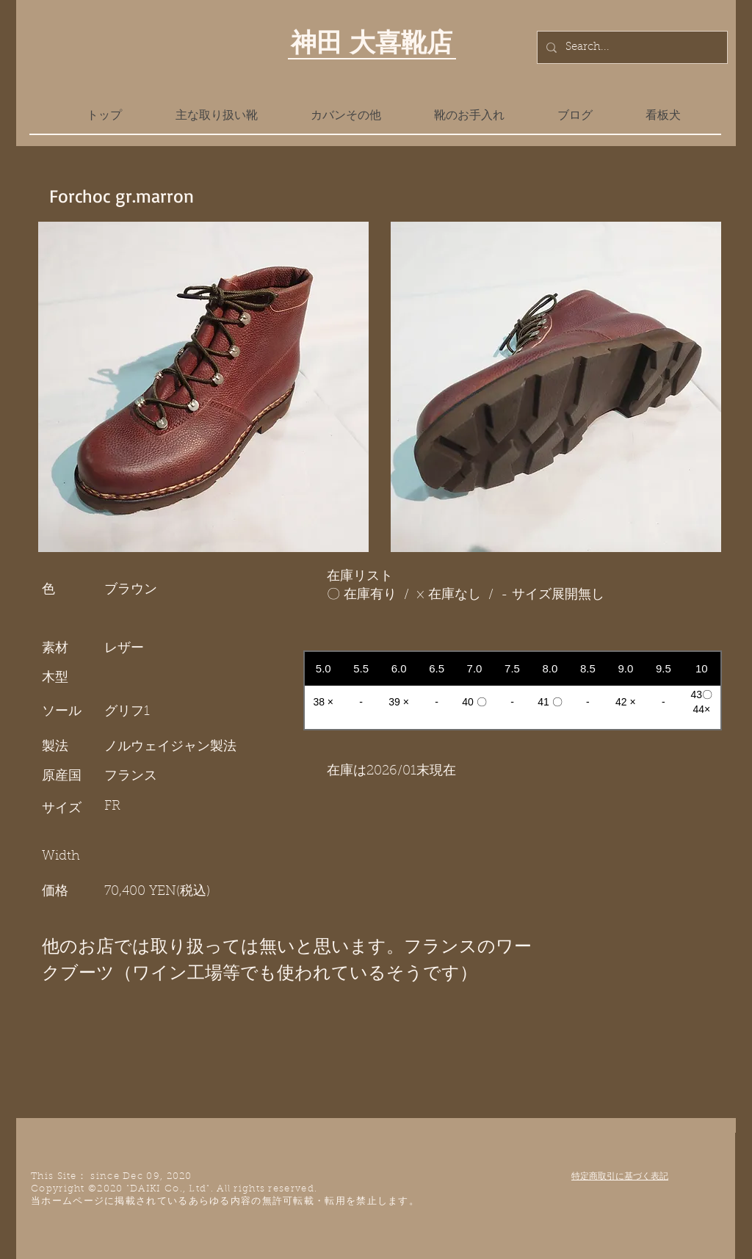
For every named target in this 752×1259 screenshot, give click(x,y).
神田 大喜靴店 (371, 42)
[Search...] (630, 47)
